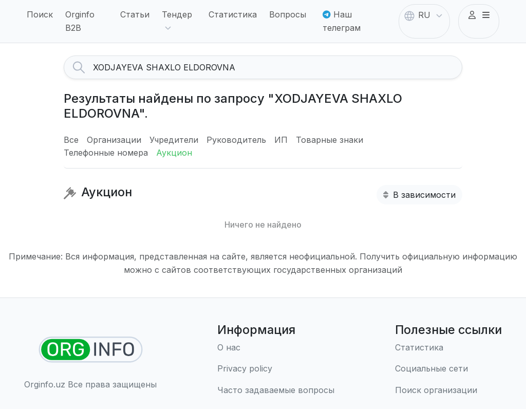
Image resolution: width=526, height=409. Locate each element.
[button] (479, 15)
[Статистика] (448, 348)
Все (71, 140)
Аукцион (174, 152)
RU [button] (424, 16)
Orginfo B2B (80, 21)
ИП (281, 140)
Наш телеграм (342, 21)
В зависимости (419, 195)
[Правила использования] (275, 369)
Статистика (233, 14)
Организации (114, 140)
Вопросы (287, 14)
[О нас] (275, 348)
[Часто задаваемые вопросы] (275, 390)
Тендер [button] (177, 21)
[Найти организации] (91, 350)
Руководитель (236, 140)
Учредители (173, 140)
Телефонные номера (106, 152)
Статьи (134, 14)
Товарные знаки (329, 140)
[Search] (277, 67)
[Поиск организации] (448, 390)
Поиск (40, 14)
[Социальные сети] (448, 369)
